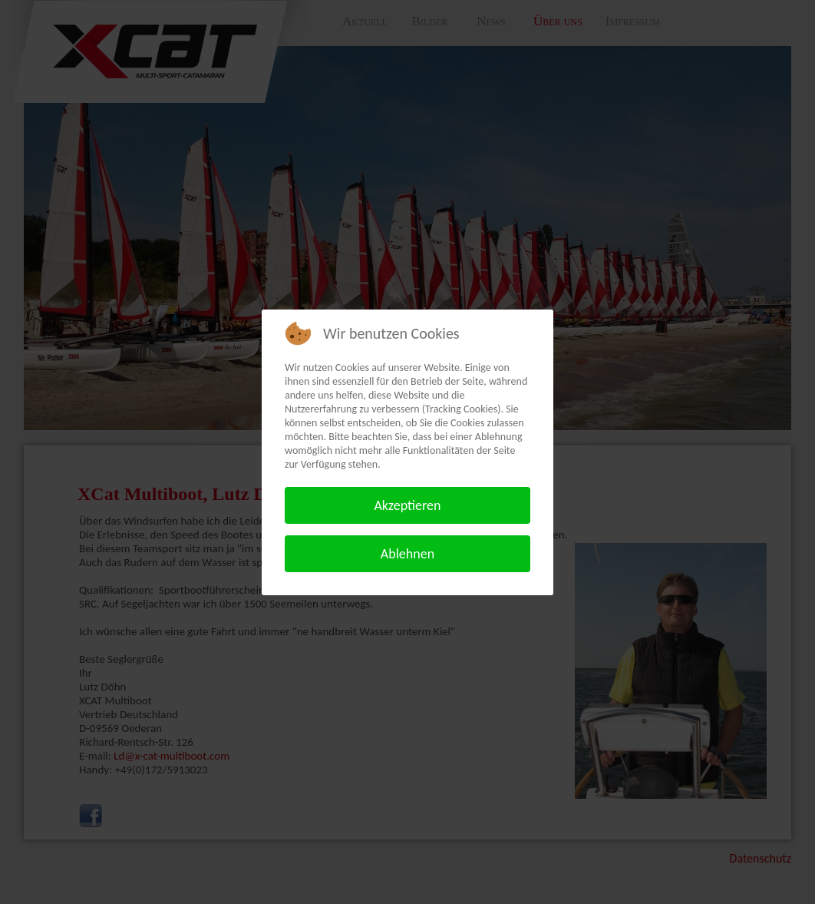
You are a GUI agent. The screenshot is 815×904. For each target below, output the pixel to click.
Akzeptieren (407, 505)
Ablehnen (407, 553)
